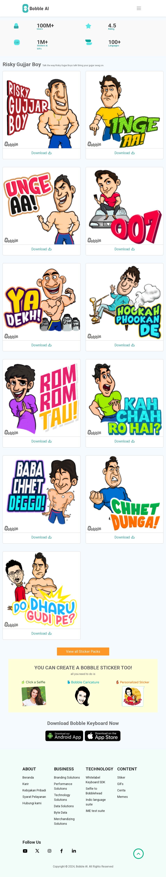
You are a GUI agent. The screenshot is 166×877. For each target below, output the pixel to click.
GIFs (120, 784)
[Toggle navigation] (139, 8)
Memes (122, 797)
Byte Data (60, 812)
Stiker (121, 777)
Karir (25, 784)
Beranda (28, 777)
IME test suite (95, 811)
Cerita (121, 790)
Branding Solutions (67, 777)
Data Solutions (64, 806)
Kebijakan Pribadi (34, 790)
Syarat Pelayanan (34, 797)
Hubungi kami (31, 803)
